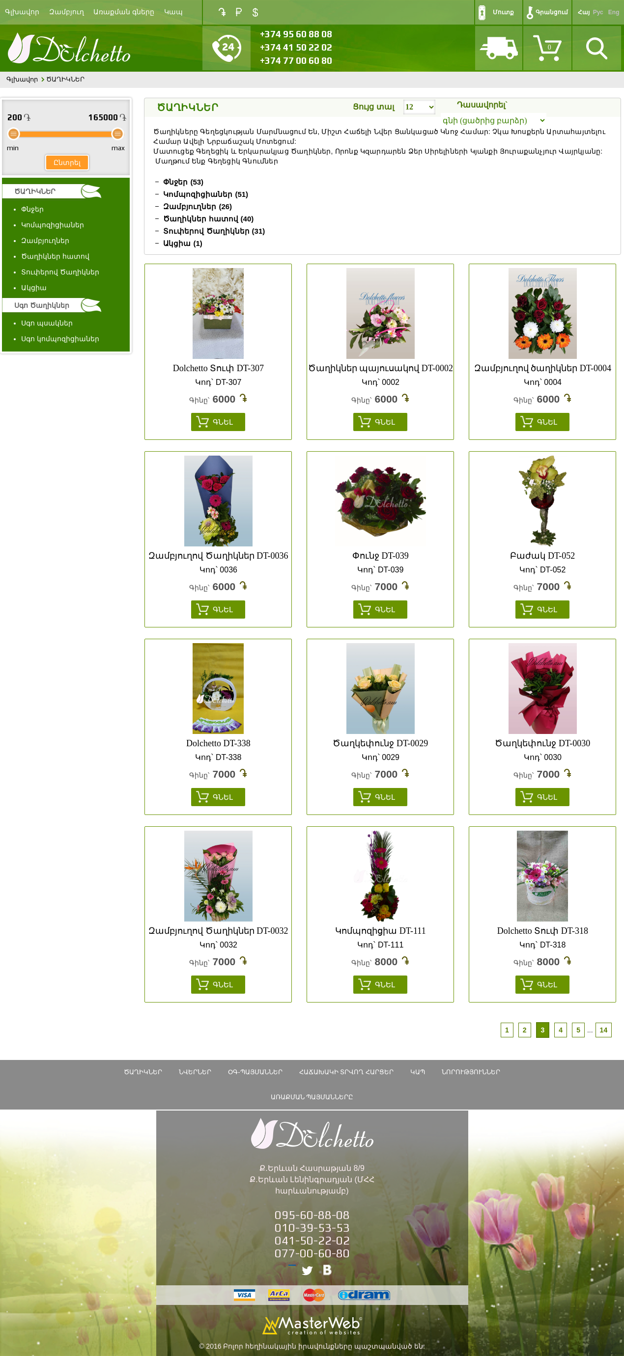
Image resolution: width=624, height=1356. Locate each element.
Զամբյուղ (66, 12)
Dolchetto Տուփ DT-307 (218, 368)
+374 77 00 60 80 (296, 60)
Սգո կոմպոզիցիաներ (60, 339)
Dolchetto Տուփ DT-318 (542, 931)
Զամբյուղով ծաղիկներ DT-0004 (542, 368)
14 (604, 1030)
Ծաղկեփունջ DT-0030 (542, 743)
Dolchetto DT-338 (218, 743)
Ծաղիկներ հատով (55, 256)
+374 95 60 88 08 (296, 33)
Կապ (173, 12)
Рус (598, 12)
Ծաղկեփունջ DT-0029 (380, 743)
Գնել (223, 422)
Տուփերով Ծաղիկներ (60, 272)
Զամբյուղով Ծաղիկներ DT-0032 (218, 931)
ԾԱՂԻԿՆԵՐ (35, 191)
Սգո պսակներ (47, 323)
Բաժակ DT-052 (542, 556)
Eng (614, 12)
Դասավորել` (482, 105)
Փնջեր (32, 209)
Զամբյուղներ (45, 240)
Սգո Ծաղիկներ (41, 305)
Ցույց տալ (373, 107)
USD (255, 12)
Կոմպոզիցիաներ (52, 225)
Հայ (584, 12)
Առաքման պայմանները (312, 1097)
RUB (238, 12)
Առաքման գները (123, 12)
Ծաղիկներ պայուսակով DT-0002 (380, 368)
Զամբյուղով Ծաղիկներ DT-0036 (218, 556)
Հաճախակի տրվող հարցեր (346, 1072)
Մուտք (503, 12)
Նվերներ (195, 1072)
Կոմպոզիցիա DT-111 (380, 931)
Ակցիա (34, 288)
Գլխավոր (22, 12)
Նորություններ (471, 1072)
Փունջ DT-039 (380, 556)
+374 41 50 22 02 (296, 47)
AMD (222, 12)
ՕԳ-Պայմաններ (255, 1072)
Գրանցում (552, 12)
